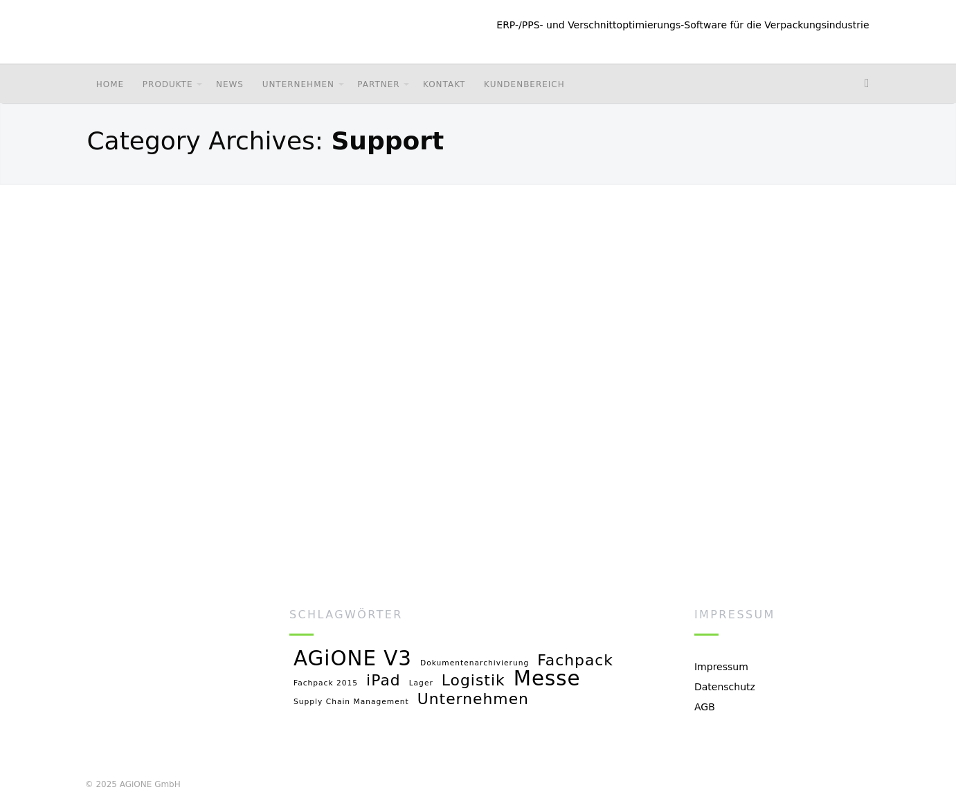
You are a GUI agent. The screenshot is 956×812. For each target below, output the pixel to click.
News (230, 84)
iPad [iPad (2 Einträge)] (383, 681)
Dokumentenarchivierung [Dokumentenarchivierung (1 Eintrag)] (474, 663)
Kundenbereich (524, 84)
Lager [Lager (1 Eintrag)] (421, 683)
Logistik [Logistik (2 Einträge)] (473, 681)
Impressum (721, 666)
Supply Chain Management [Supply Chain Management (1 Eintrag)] (351, 702)
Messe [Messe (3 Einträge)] (547, 680)
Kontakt (444, 84)
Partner (378, 84)
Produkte (168, 84)
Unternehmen (298, 84)
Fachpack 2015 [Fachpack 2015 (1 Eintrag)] (326, 683)
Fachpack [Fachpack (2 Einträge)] (575, 661)
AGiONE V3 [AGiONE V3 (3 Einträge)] (353, 659)
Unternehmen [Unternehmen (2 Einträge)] (473, 700)
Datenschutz (724, 686)
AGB (704, 706)
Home (110, 84)
